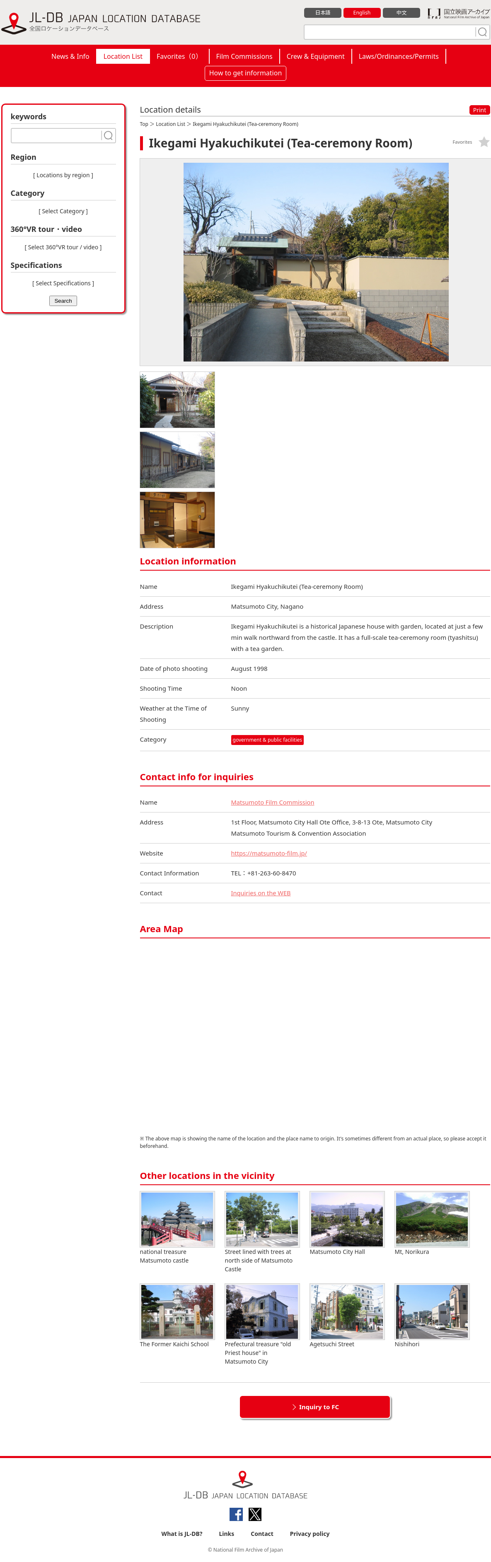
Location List (123, 56)
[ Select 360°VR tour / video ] (63, 247)
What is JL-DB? (182, 1534)
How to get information (245, 72)
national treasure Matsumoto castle (177, 1227)
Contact (262, 1534)
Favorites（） (179, 56)
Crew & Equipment (316, 56)
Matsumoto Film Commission (274, 802)
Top (144, 124)
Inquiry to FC (319, 1407)
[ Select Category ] (63, 211)
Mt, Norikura (432, 1223)
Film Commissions (244, 56)
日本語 (322, 13)
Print (479, 110)
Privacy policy (310, 1534)
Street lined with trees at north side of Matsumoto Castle (262, 1232)
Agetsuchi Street (347, 1316)
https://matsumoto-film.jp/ (270, 853)
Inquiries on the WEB (262, 893)
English (362, 13)
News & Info (70, 56)
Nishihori (432, 1316)
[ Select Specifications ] (63, 283)
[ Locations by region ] (63, 175)
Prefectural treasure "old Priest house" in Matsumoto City (262, 1324)
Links (226, 1534)
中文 (401, 13)
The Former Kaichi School (177, 1316)
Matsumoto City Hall (347, 1223)
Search (63, 301)
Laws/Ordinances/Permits (399, 56)
